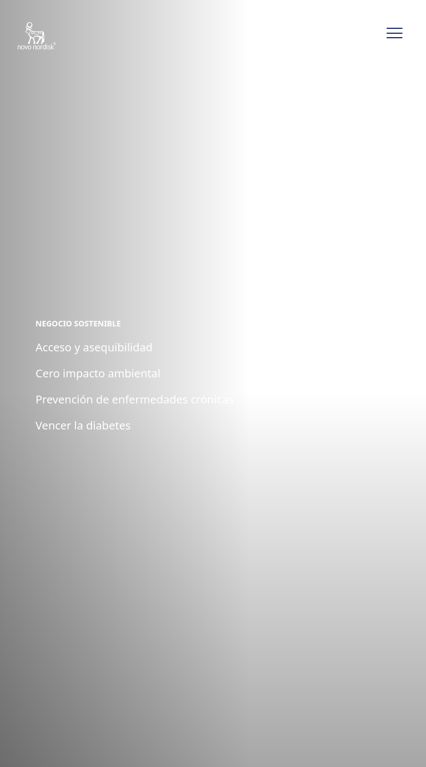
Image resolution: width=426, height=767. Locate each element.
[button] (394, 33)
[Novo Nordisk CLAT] (51, 36)
